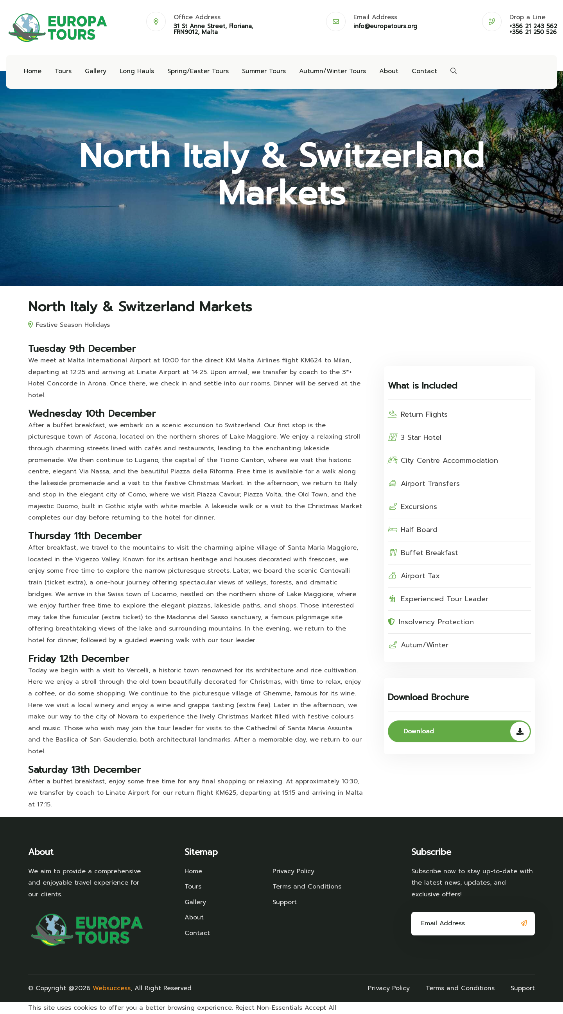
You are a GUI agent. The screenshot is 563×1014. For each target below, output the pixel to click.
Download (466, 731)
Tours (63, 71)
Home (32, 71)
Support (285, 902)
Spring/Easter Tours (198, 71)
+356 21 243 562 (533, 26)
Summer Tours (264, 71)
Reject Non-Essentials (268, 1007)
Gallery (95, 71)
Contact (424, 71)
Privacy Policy (293, 871)
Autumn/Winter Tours (332, 71)
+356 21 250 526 (533, 32)
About (388, 71)
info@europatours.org (385, 26)
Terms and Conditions (307, 886)
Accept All (320, 1007)
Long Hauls (137, 71)
